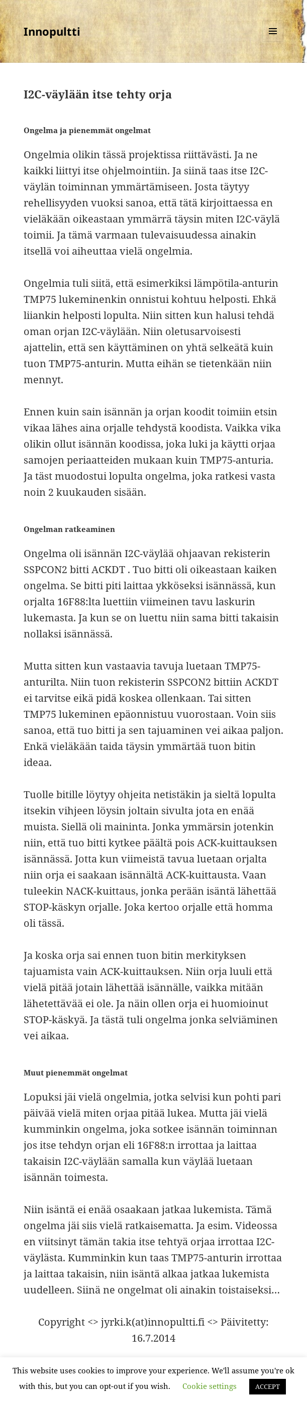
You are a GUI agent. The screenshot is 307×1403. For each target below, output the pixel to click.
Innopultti (52, 31)
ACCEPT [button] (267, 1386)
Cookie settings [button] (209, 1386)
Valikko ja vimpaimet (273, 41)
